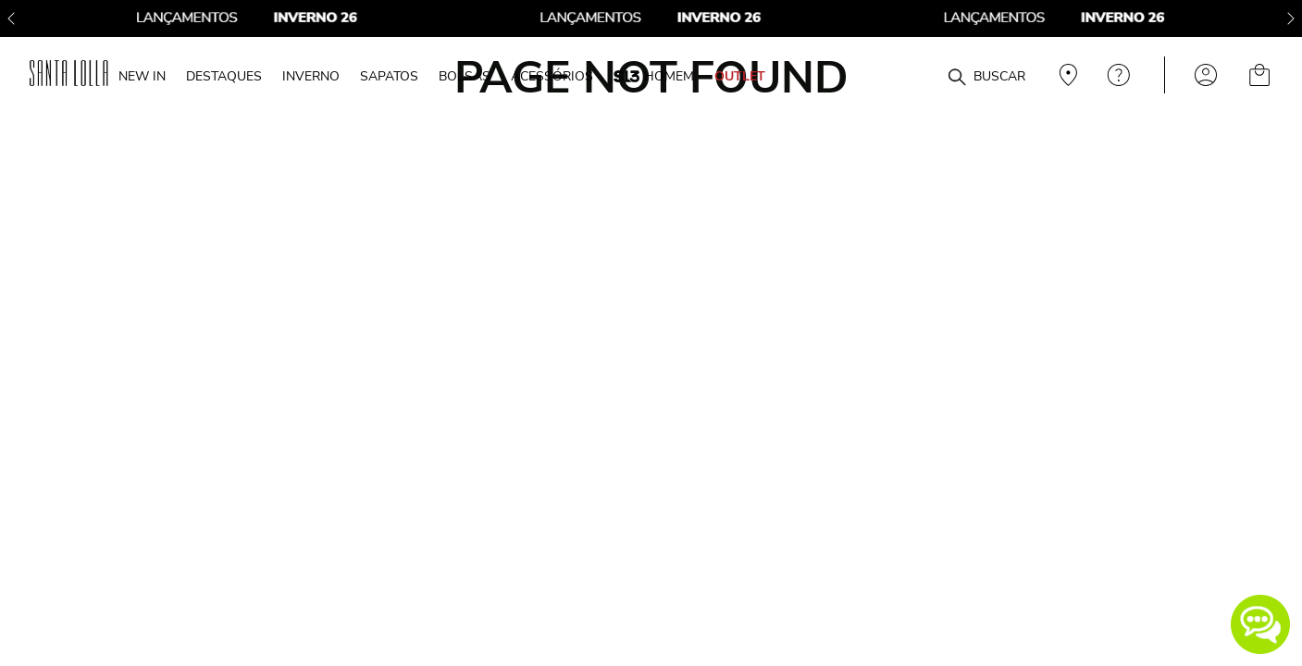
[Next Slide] (1290, 18)
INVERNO (311, 76)
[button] (1260, 624)
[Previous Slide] (11, 18)
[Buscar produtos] (957, 77)
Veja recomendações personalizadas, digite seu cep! (1066, 75)
